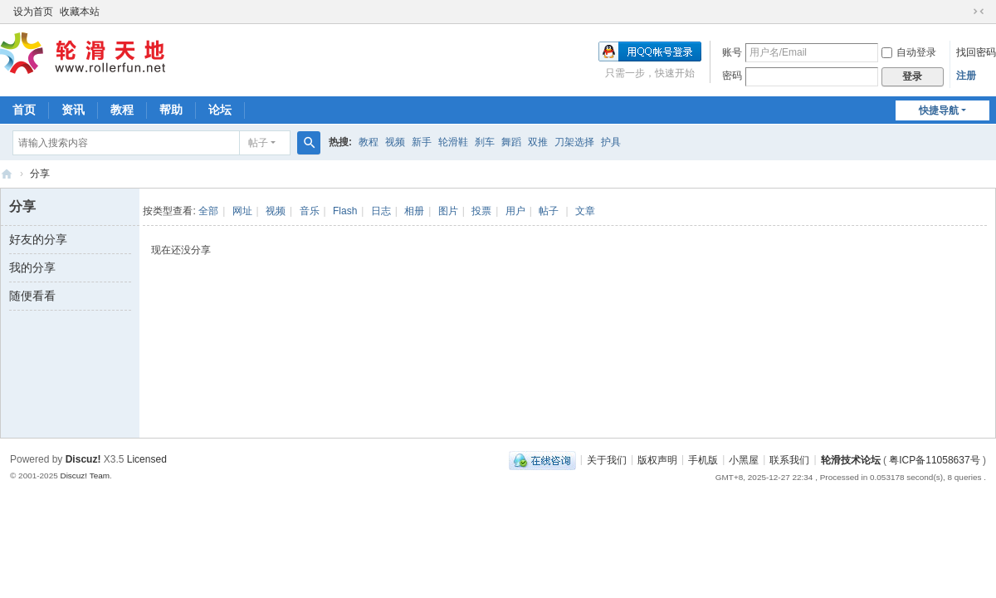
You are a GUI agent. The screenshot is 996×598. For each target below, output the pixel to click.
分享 (40, 173)
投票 (481, 211)
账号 (732, 52)
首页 (24, 109)
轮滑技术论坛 (851, 459)
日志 (381, 211)
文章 (585, 211)
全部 (208, 211)
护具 (611, 142)
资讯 (73, 109)
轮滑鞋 (453, 142)
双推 (538, 142)
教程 (122, 109)
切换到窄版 (978, 11)
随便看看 (32, 295)
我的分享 (32, 267)
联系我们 (789, 459)
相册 (414, 211)
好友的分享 (38, 239)
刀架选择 (574, 142)
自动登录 (908, 52)
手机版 (703, 459)
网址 (242, 211)
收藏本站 (80, 11)
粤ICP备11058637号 (934, 459)
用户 (515, 211)
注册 (966, 75)
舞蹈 (511, 142)
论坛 (220, 109)
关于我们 (607, 459)
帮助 (171, 109)
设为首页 (33, 11)
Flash (345, 211)
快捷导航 (939, 110)
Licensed (147, 459)
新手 (422, 142)
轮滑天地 (6, 174)
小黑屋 (744, 459)
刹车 (485, 142)
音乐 (310, 211)
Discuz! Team (85, 475)
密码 (732, 75)
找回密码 (976, 52)
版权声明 (657, 459)
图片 (448, 211)
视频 (395, 142)
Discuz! (83, 459)
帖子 (258, 143)
